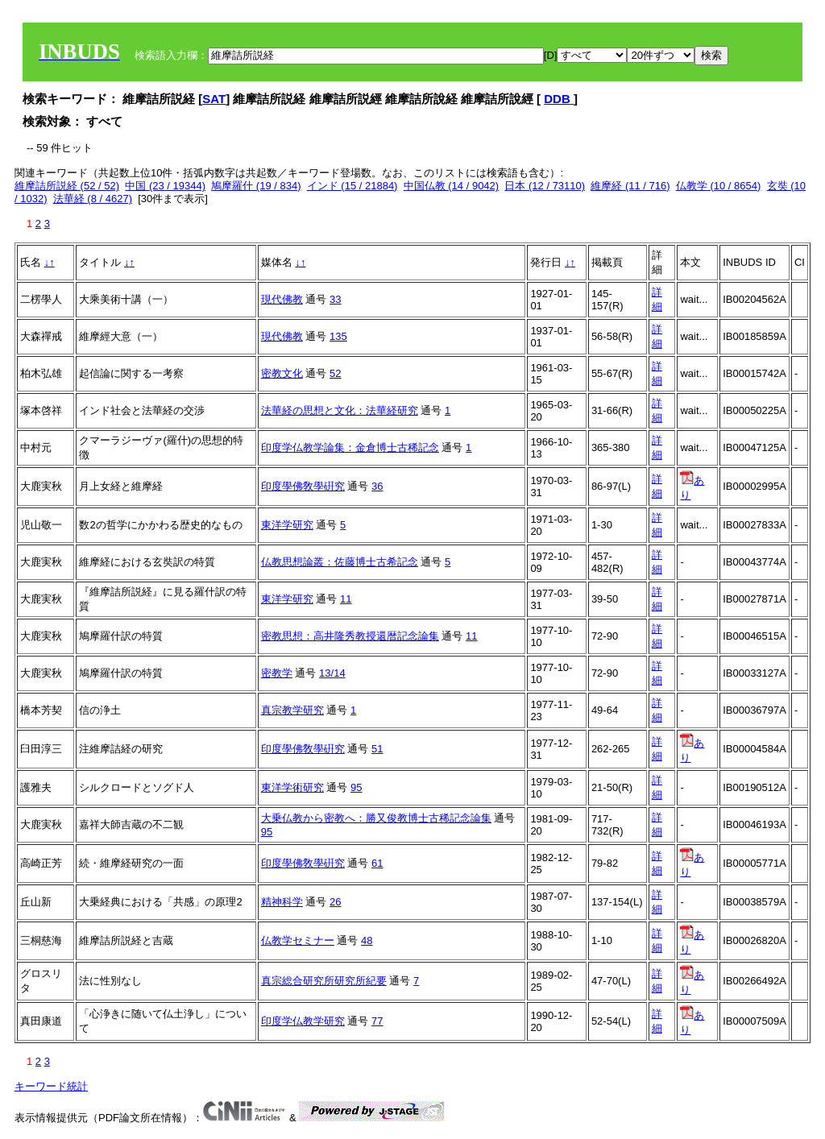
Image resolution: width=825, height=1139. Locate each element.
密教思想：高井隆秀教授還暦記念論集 (350, 636)
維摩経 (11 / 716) (630, 186)
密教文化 (282, 373)
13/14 (332, 673)
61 (377, 863)
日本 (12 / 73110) (544, 186)
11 (345, 599)
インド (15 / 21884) (352, 186)
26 (335, 902)
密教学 (276, 673)
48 (366, 940)
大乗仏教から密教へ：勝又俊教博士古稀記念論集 (376, 818)
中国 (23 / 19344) (165, 186)
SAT (214, 99)
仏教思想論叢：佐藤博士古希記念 (339, 562)
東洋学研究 (287, 525)
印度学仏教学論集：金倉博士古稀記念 (350, 447)
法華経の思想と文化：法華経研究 (339, 410)
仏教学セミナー (297, 940)
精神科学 (282, 902)
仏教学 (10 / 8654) (718, 186)
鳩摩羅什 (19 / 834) (256, 186)
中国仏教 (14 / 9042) (452, 186)
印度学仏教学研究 (303, 1021)
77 (377, 1021)
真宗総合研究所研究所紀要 (324, 981)
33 (335, 299)
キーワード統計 (51, 1086)
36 (377, 486)
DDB (559, 99)
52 (335, 373)
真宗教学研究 (292, 710)
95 (356, 787)
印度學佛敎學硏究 (303, 486)
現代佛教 (282, 299)
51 (377, 749)
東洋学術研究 (292, 787)
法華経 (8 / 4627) (92, 199)
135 (338, 336)
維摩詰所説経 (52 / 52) (67, 186)
